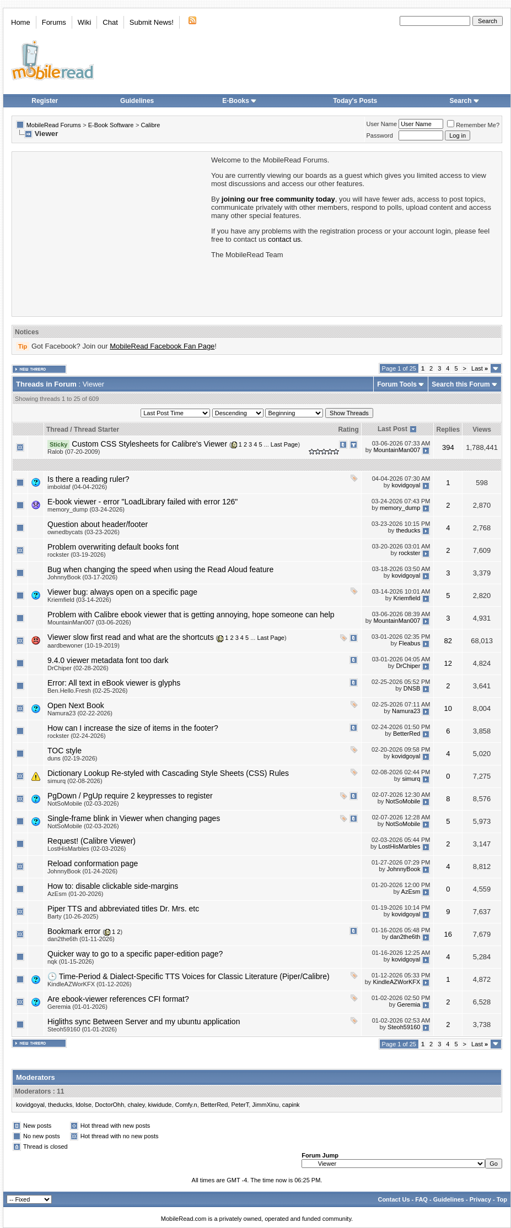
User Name (382, 124)
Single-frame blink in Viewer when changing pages (133, 818)
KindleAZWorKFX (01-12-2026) (89, 984)
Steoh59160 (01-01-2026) (82, 1029)
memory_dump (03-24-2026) (86, 509)
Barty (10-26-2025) (72, 916)
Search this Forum (461, 384)
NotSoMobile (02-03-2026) (83, 803)
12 (448, 663)
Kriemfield (407, 598)
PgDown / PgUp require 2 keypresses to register (130, 795)
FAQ (421, 1199)
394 (448, 447)
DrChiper (408, 665)
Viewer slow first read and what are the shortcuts (130, 637)
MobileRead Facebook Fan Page (162, 346)
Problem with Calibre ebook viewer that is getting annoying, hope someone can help (191, 614)
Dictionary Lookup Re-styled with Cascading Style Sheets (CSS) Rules (168, 773)
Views (481, 429)
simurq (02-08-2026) (75, 781)
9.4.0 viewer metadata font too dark (107, 660)
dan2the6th (405, 936)
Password (380, 135)
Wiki (85, 22)
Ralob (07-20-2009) (73, 451)
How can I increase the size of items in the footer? (132, 728)
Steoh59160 (404, 1027)
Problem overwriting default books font (113, 546)
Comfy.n (186, 1104)
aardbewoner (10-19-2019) (83, 645)
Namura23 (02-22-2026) (79, 713)
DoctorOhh (109, 1104)
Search (465, 101)
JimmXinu (265, 1104)
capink (291, 1104)
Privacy (480, 1199)
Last (479, 368)
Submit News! (152, 22)
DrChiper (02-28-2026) (78, 668)
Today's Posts (355, 101)
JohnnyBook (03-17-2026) (82, 577)
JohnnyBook (404, 869)
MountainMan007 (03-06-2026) (89, 622)
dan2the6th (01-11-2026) (81, 939)
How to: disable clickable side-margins (112, 886)
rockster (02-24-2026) (76, 735)
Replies (448, 429)
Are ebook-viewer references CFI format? (118, 999)
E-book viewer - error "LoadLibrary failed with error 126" (142, 501)
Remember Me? (473, 125)
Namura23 (406, 711)
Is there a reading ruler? (88, 479)
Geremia (408, 1005)
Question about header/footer (97, 524)
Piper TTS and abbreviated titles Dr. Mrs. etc (123, 908)
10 (448, 708)
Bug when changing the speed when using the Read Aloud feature (160, 569)
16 (448, 934)
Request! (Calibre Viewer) (91, 840)
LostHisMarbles (400, 846)
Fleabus (409, 643)
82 (448, 641)
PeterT (240, 1104)
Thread (57, 429)
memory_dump (400, 507)
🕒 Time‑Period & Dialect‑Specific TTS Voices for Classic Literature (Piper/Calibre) (188, 976)
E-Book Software (111, 125)
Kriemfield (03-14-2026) (79, 599)
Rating (348, 429)
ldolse (84, 1104)
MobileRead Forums (53, 125)
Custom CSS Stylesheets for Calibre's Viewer (149, 443)
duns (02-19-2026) (72, 758)
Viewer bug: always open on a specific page (122, 592)
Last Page (284, 444)
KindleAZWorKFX (396, 982)
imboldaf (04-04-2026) (77, 486)
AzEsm (411, 891)
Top (502, 1199)
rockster (409, 553)
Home (20, 22)
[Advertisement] (110, 233)
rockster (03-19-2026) (76, 554)
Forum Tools (397, 384)
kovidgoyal (405, 485)
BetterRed (407, 733)
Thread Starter (96, 429)
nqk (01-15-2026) (70, 961)
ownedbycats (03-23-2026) (83, 532)
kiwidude (160, 1104)
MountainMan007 (396, 450)
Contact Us (394, 1199)
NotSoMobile (402, 801)
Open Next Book (75, 705)
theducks (408, 530)
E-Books (239, 101)
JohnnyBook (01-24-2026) (82, 871)
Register (44, 101)
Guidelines (137, 101)
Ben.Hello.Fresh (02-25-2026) (87, 690)
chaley (135, 1104)
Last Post (392, 429)
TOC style (64, 750)
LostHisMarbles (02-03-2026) (86, 848)
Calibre (150, 125)
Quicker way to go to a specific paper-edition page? (135, 953)
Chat (110, 22)
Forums (54, 22)
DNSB (412, 688)
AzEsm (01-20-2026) (75, 893)
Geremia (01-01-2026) (77, 1006)
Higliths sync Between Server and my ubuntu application (143, 1021)
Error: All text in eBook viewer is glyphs (113, 682)
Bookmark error (73, 931)
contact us (284, 239)
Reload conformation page (92, 863)
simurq (411, 778)
